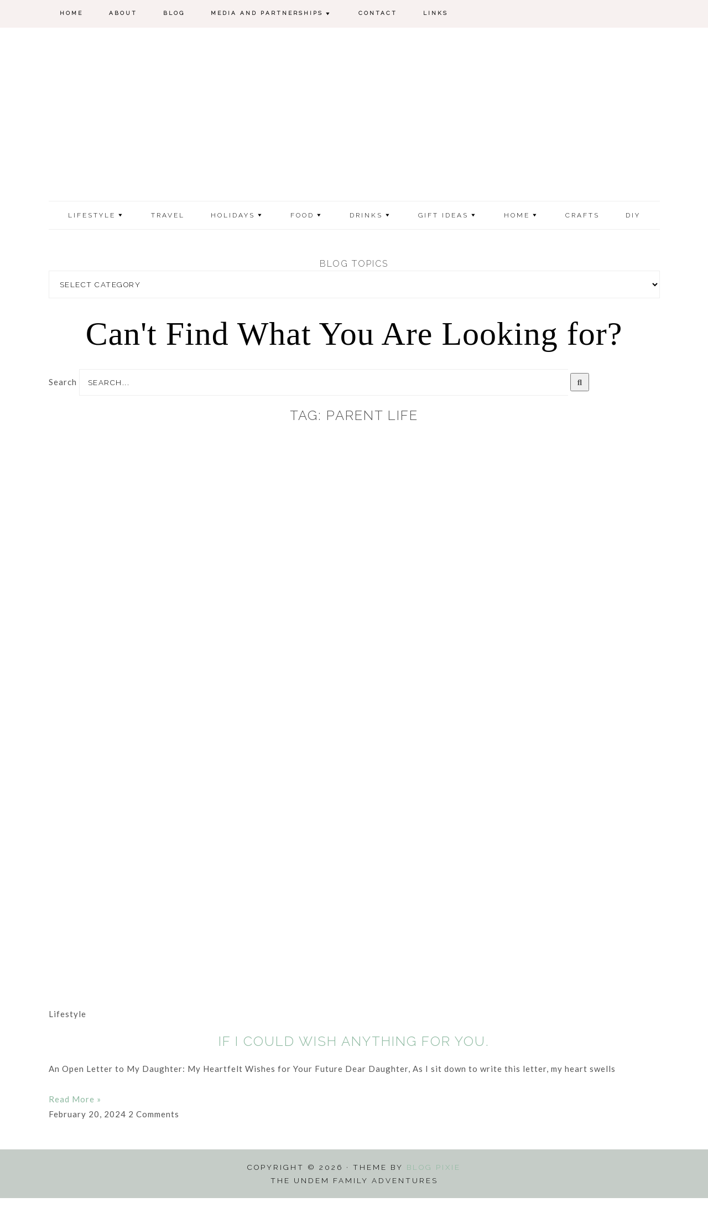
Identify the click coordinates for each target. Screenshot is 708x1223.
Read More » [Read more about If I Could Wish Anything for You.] (75, 1124)
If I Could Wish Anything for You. (354, 1066)
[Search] (580, 407)
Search (63, 407)
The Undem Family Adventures (354, 129)
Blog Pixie (434, 1192)
